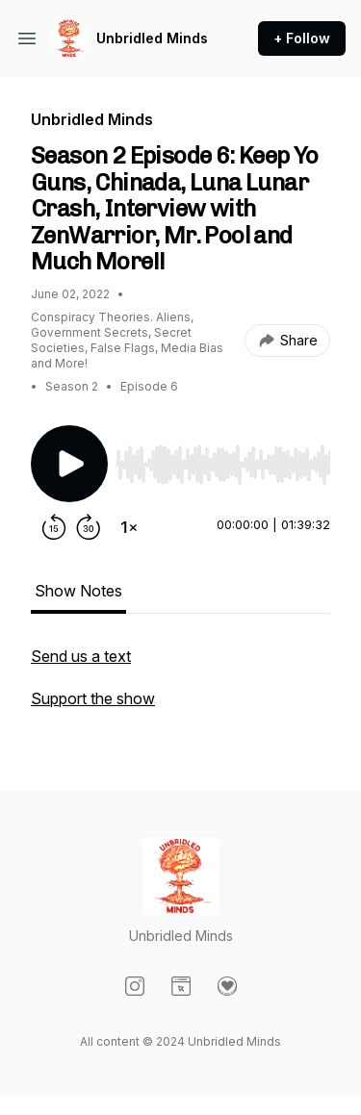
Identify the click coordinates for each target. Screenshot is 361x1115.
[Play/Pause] (69, 463)
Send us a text (81, 656)
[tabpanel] (180, 687)
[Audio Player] (223, 458)
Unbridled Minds (152, 38)
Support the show (93, 698)
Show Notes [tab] (78, 590)
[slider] (223, 464)
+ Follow (301, 38)
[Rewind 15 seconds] (53, 527)
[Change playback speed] (129, 527)
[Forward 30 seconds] (88, 527)
